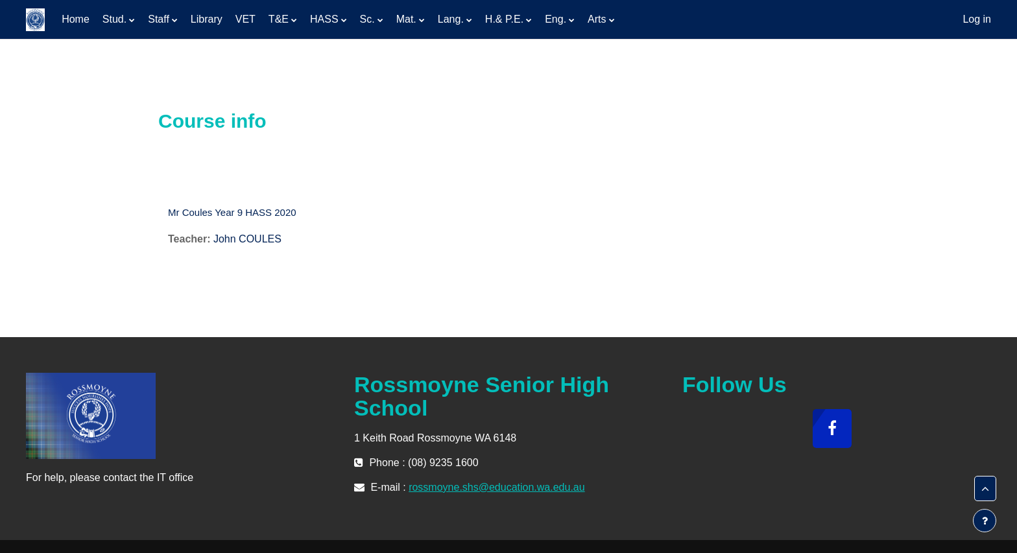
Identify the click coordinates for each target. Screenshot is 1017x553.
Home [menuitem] (76, 19)
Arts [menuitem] (597, 19)
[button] (985, 489)
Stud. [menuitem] (114, 19)
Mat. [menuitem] (406, 19)
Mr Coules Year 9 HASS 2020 (232, 212)
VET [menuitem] (245, 19)
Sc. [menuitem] (367, 19)
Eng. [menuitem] (555, 19)
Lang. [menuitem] (451, 19)
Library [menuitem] (206, 19)
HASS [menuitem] (324, 19)
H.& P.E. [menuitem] (504, 19)
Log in (977, 19)
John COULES (247, 238)
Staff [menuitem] (158, 19)
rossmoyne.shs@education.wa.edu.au (497, 487)
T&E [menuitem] (279, 19)
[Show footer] (984, 520)
